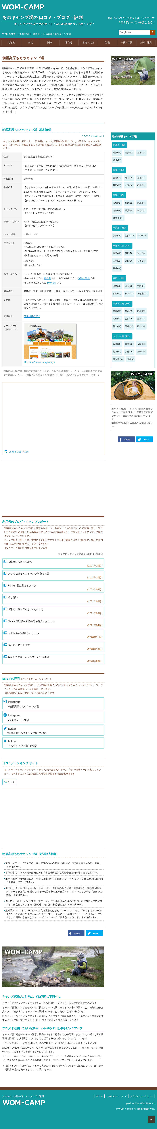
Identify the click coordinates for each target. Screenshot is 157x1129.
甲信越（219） (120, 228)
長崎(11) (141, 344)
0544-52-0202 (32, 316)
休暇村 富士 (84, 278)
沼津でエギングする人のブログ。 (55, 611)
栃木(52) (129, 203)
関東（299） (119, 195)
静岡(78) (129, 253)
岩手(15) (129, 177)
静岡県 (36, 34)
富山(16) (129, 261)
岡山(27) (141, 311)
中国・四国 (126, 42)
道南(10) (117, 152)
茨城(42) (117, 203)
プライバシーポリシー (141, 1096)
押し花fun (55, 599)
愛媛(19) (129, 326)
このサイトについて (116, 1096)
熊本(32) (117, 351)
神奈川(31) (118, 218)
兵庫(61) (117, 293)
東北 (30, 42)
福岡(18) (117, 344)
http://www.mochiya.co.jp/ (42, 362)
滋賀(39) (117, 286)
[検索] (134, 32)
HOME (99, 1096)
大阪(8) (140, 286)
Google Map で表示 (18, 451)
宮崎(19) (141, 351)
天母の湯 (51, 282)
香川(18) (117, 326)
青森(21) (117, 177)
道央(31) (129, 152)
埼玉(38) (117, 210)
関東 (49, 42)
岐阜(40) (117, 253)
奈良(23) (129, 293)
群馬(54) (141, 203)
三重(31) (117, 261)
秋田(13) (117, 185)
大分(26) (129, 351)
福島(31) (141, 185)
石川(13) (141, 261)
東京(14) (141, 210)
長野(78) (142, 235)
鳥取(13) (117, 311)
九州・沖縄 (146, 42)
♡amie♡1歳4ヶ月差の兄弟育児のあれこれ (55, 623)
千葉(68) (129, 210)
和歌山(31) (142, 293)
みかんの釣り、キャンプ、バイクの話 (55, 659)
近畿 (107, 42)
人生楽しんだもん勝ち (55, 564)
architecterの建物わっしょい (55, 635)
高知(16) (141, 326)
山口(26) (129, 318)
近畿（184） (119, 278)
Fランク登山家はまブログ (55, 587)
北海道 (11, 42)
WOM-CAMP (9, 34)
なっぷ (11, 782)
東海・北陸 (88, 42)
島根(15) (129, 311)
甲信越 (68, 42)
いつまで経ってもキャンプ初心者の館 (55, 575)
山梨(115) (129, 235)
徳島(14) (141, 318)
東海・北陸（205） (122, 245)
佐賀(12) (129, 344)
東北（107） (119, 170)
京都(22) (129, 286)
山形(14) (129, 185)
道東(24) (141, 152)
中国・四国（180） (122, 303)
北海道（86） (119, 145)
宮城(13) (141, 177)
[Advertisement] (53, 487)
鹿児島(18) (118, 359)
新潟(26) (117, 235)
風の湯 (47, 278)
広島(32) (117, 318)
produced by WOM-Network (140, 1103)
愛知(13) (141, 253)
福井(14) (117, 268)
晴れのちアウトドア (55, 647)
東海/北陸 (24, 34)
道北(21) (117, 160)
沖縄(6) (130, 359)
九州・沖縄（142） (122, 336)
